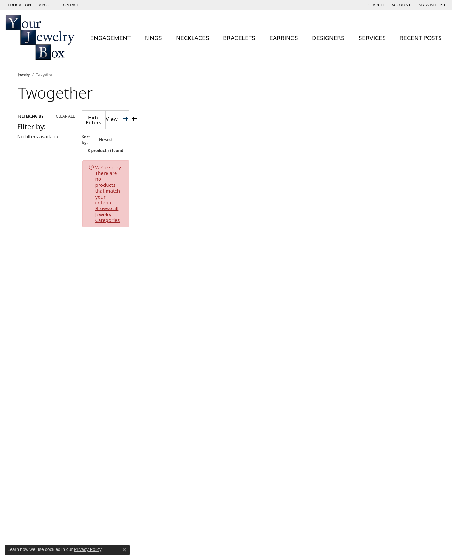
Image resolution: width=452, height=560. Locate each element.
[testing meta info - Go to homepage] (40, 38)
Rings (153, 37)
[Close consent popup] (124, 550)
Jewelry (24, 74)
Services (372, 37)
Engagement (110, 37)
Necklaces (192, 37)
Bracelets (239, 37)
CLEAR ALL (65, 116)
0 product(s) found (258, 145)
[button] (18, 5)
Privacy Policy (87, 549)
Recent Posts (421, 37)
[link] (45, 5)
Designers (328, 37)
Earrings (283, 37)
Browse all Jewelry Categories (264, 162)
